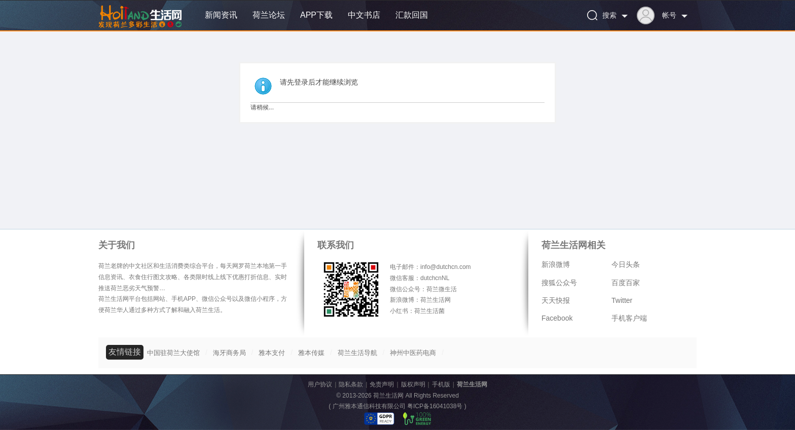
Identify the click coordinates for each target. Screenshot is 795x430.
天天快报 (555, 300)
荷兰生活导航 (357, 353)
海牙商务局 (229, 353)
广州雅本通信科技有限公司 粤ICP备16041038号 (398, 406)
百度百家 (625, 283)
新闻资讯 (221, 15)
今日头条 (625, 264)
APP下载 (316, 15)
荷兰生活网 (472, 384)
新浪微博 (555, 264)
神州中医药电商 (413, 353)
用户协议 (320, 384)
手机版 (441, 384)
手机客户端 (629, 318)
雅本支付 (272, 353)
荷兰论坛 (268, 15)
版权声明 (413, 384)
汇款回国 (411, 15)
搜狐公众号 (559, 283)
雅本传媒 (311, 353)
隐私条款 (351, 384)
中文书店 (364, 15)
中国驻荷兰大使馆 (173, 353)
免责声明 (382, 384)
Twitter (621, 300)
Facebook (556, 318)
